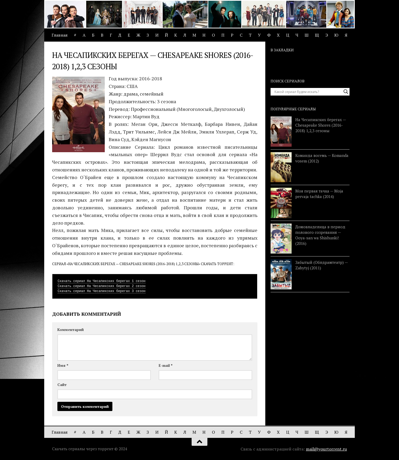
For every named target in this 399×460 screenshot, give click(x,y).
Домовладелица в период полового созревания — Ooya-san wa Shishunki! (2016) (320, 235)
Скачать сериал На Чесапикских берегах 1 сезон (102, 281)
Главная (60, 35)
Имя (62, 365)
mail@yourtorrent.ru (326, 449)
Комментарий (70, 329)
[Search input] (308, 91)
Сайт (62, 384)
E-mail (165, 365)
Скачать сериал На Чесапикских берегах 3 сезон (102, 291)
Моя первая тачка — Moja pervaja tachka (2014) (319, 193)
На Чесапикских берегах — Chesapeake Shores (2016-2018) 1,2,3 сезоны (320, 125)
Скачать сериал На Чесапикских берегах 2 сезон (102, 286)
